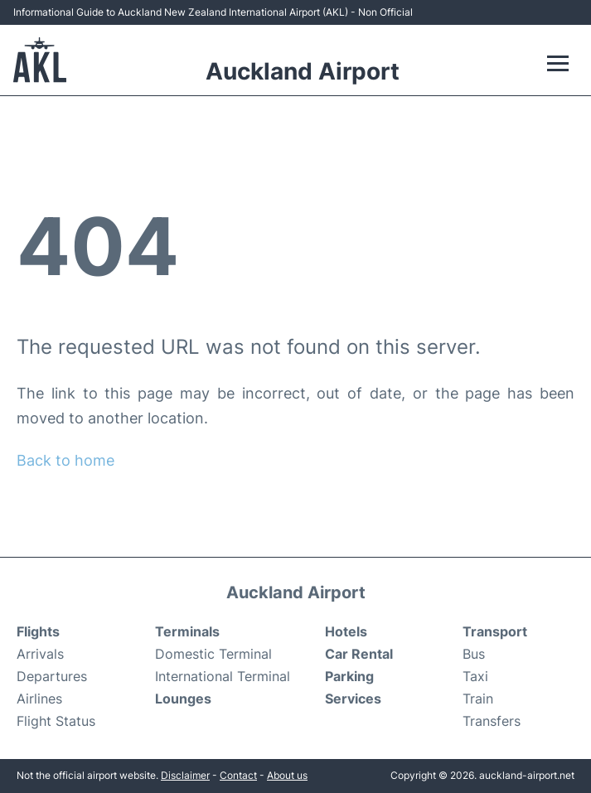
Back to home (65, 460)
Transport (495, 631)
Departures (52, 676)
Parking (349, 676)
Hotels (346, 631)
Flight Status (56, 721)
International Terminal (222, 676)
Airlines (39, 698)
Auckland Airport (303, 71)
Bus (474, 654)
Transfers (492, 721)
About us (287, 775)
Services (353, 698)
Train (478, 698)
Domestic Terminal (213, 654)
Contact (238, 775)
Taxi (475, 676)
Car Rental (359, 654)
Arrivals (40, 654)
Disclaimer (185, 775)
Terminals (187, 631)
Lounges (183, 698)
